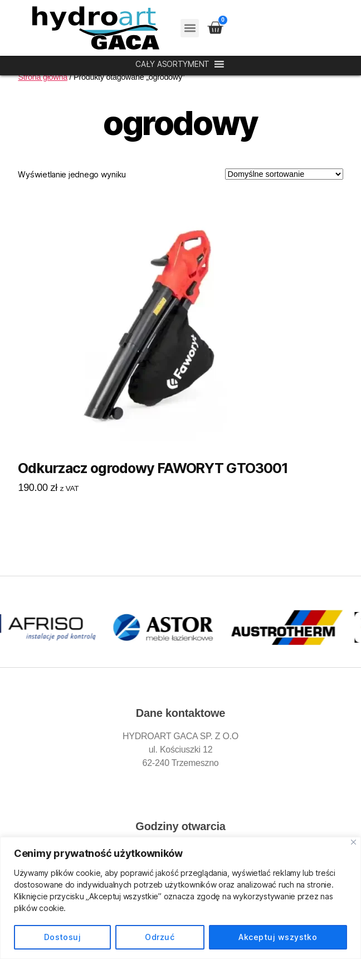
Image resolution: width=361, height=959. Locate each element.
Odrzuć (159, 937)
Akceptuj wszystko (277, 937)
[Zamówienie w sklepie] (284, 174)
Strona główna (42, 77)
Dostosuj (62, 937)
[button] (189, 28)
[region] (180, 898)
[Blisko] (353, 842)
